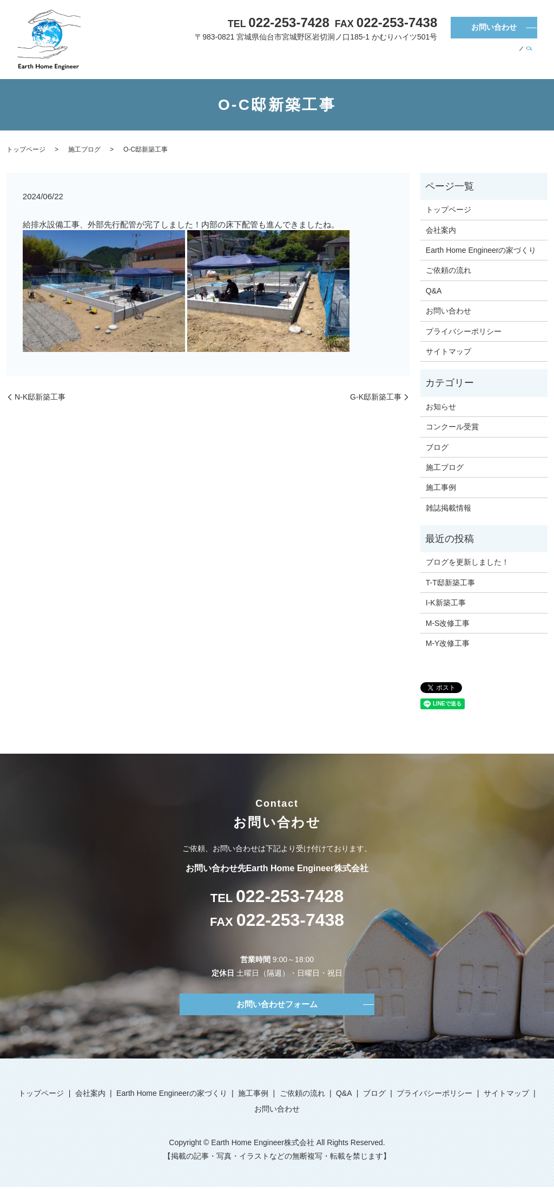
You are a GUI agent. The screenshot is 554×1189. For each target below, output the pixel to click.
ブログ (508, 59)
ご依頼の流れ (451, 59)
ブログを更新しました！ (467, 562)
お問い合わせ (494, 27)
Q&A (485, 59)
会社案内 (259, 59)
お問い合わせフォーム (277, 1004)
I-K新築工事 (446, 602)
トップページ (218, 59)
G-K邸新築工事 (375, 397)
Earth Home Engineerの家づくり (335, 59)
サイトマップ (448, 351)
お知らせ (441, 406)
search (529, 59)
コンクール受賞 (452, 426)
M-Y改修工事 (448, 643)
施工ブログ (84, 149)
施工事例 (410, 59)
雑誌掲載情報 (448, 508)
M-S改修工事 (448, 623)
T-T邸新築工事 (450, 582)
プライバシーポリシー (464, 331)
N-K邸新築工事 (40, 397)
